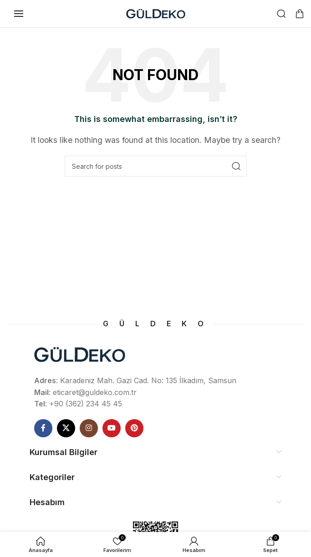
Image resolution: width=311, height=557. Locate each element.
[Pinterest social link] (134, 428)
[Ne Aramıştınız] (281, 14)
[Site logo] (155, 12)
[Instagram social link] (89, 428)
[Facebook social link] (43, 428)
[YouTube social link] (111, 428)
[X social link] (66, 428)
